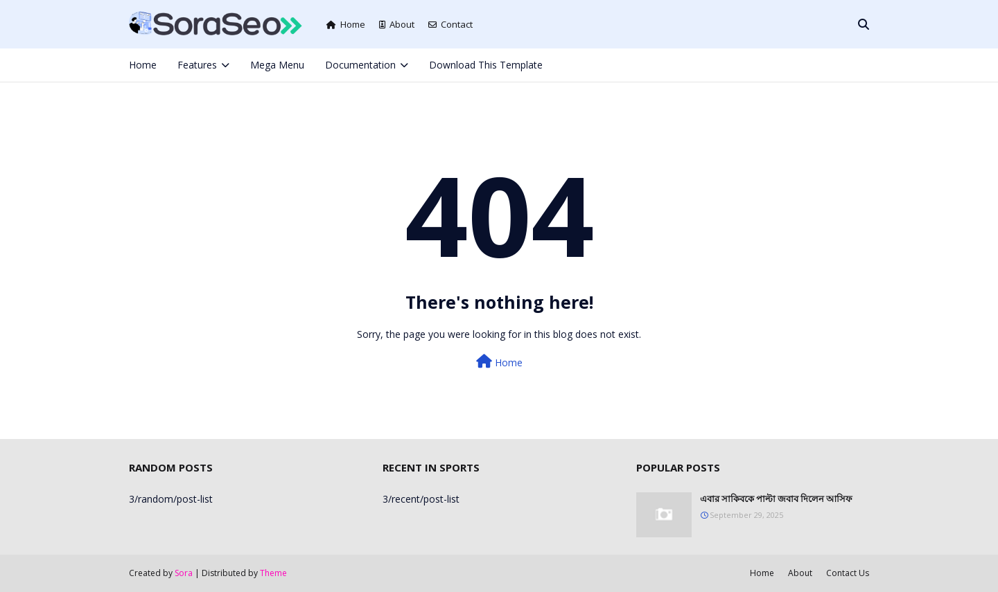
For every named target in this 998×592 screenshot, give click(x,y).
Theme (273, 573)
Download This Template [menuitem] (486, 64)
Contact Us (847, 573)
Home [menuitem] (143, 64)
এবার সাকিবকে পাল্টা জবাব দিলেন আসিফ (776, 498)
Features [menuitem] (197, 64)
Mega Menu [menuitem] (277, 64)
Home (345, 24)
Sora (184, 573)
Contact (450, 24)
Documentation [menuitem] (360, 64)
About (396, 24)
